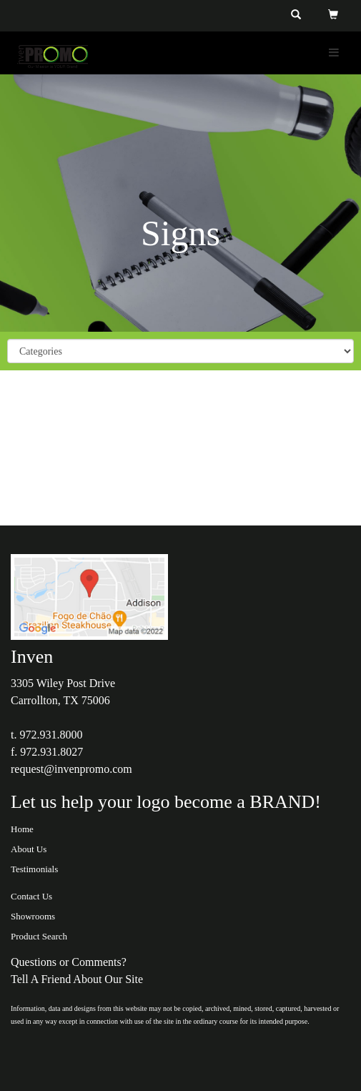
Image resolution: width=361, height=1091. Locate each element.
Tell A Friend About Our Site (77, 979)
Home (22, 829)
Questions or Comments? (69, 962)
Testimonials (34, 869)
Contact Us (31, 896)
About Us (28, 849)
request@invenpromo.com (71, 769)
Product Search (39, 936)
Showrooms (33, 916)
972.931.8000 (50, 735)
